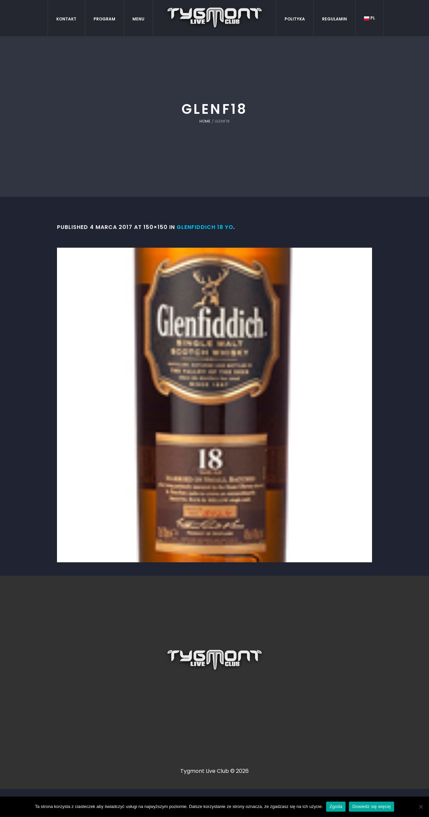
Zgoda (335, 806)
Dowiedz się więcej (371, 806)
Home (204, 121)
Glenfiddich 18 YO (205, 227)
